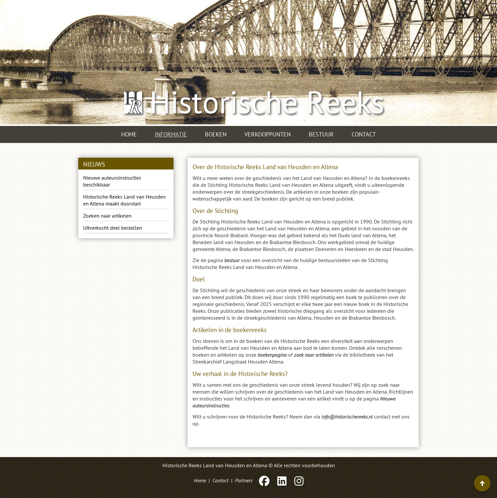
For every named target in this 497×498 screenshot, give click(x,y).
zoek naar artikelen (314, 354)
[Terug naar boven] (482, 483)
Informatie (171, 134)
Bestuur (321, 134)
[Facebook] (264, 480)
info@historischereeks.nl (347, 416)
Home (129, 134)
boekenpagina (272, 354)
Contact (364, 134)
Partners (243, 480)
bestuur (232, 260)
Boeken (216, 134)
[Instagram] (298, 480)
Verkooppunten (268, 134)
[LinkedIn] (282, 480)
